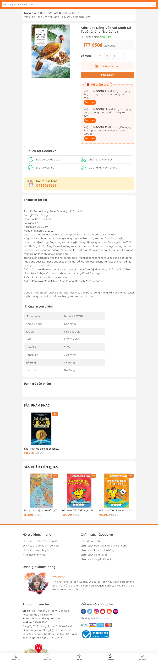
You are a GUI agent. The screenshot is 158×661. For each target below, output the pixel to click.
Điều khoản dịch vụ (92, 541)
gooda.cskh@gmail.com (45, 618)
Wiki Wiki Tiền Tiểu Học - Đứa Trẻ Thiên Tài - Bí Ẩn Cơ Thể (116, 510)
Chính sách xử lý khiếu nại (96, 559)
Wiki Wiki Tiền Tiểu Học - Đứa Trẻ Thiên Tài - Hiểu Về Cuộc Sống (79, 510)
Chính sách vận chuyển (35, 550)
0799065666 (46, 185)
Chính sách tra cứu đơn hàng (97, 550)
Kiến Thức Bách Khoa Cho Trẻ (58, 13)
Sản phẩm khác (37, 405)
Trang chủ (30, 13)
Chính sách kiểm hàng (94, 554)
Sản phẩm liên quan (41, 467)
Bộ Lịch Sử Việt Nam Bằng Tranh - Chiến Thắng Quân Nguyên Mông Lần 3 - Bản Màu (41, 510)
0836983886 (40, 622)
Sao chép (90, 102)
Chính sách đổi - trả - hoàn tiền (40, 541)
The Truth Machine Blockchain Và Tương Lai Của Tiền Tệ (41, 448)
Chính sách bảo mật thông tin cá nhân (103, 545)
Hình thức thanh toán (34, 554)
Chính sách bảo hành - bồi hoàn (41, 545)
